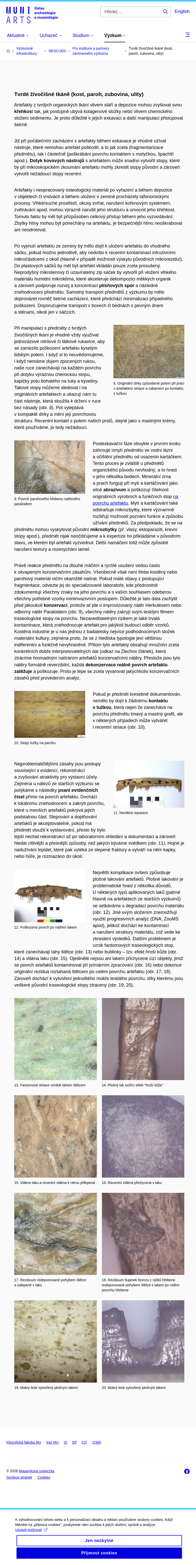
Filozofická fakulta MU (23, 1442)
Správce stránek (19, 1477)
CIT (84, 1442)
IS (65, 1442)
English (182, 11)
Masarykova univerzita (36, 1471)
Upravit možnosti (31, 1534)
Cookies (43, 1477)
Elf (74, 1442)
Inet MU (52, 1442)
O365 (96, 1442)
